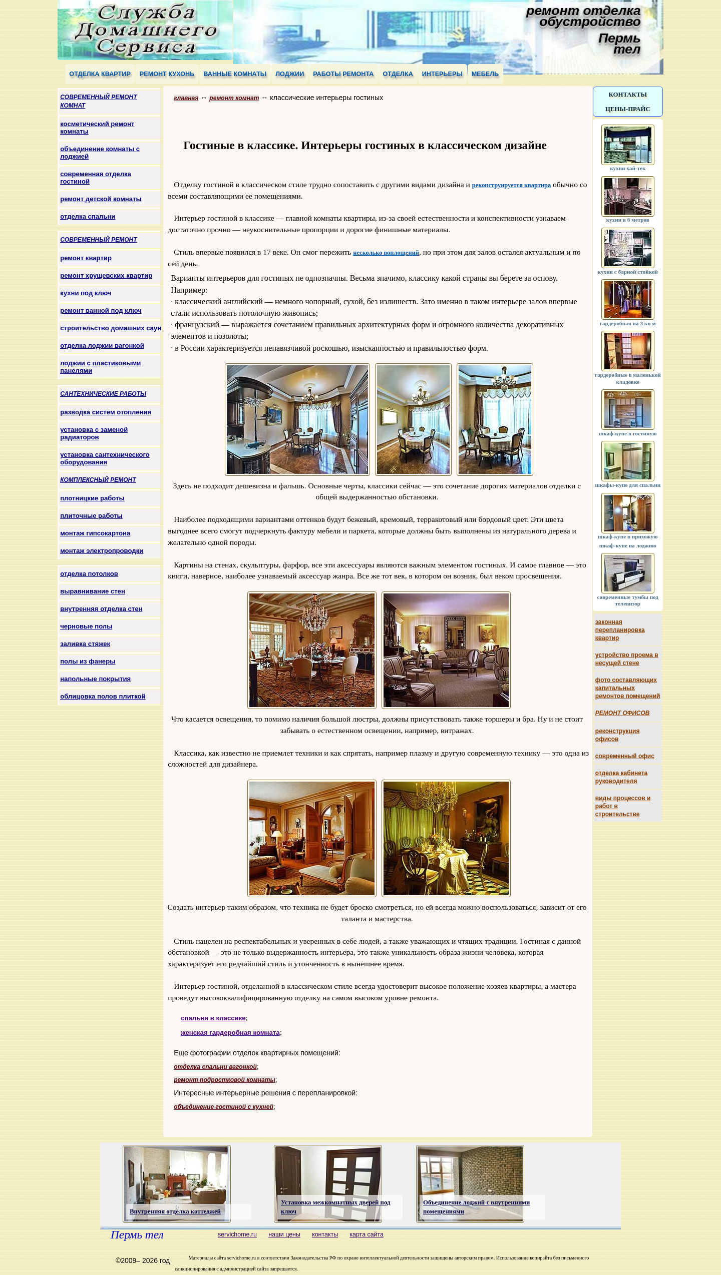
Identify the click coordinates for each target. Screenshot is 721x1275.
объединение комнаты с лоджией (100, 152)
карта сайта (366, 1234)
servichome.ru (237, 1234)
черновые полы (86, 626)
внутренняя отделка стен (101, 608)
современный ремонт (98, 239)
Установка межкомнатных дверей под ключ (335, 1207)
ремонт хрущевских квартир (106, 275)
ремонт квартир (86, 258)
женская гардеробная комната (230, 1032)
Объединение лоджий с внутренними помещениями (476, 1207)
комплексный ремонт (98, 479)
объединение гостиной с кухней (223, 1106)
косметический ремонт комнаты (97, 127)
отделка (398, 74)
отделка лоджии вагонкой (102, 345)
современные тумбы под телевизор (627, 596)
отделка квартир (100, 74)
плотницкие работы (92, 498)
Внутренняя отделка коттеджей (175, 1211)
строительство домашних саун (110, 328)
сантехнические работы (103, 393)
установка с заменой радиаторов (94, 433)
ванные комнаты (234, 74)
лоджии (289, 74)
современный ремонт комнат (98, 101)
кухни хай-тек (627, 165)
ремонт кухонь (167, 74)
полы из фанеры (87, 661)
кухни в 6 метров (627, 216)
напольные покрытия (95, 679)
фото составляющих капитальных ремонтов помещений (627, 688)
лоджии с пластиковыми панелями (100, 366)
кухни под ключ (85, 293)
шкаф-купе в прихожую (628, 533)
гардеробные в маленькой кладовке (628, 374)
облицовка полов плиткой (102, 696)
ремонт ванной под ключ (100, 310)
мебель (485, 74)
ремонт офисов (622, 713)
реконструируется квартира (511, 185)
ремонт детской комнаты (100, 199)
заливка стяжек (85, 644)
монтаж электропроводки (101, 550)
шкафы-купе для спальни (628, 481)
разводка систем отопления (105, 412)
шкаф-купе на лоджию (627, 545)
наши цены (284, 1234)
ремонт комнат (234, 98)
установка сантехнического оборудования (105, 458)
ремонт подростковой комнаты (224, 1079)
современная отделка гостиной (95, 177)
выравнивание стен (92, 591)
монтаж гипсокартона (95, 533)
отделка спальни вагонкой (215, 1066)
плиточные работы (91, 515)
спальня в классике (213, 1018)
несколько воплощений (386, 252)
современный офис (624, 756)
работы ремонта (343, 74)
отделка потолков (89, 573)
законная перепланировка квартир (620, 630)
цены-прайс (627, 109)
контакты (628, 94)
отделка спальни (87, 216)
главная (186, 98)
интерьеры (442, 74)
